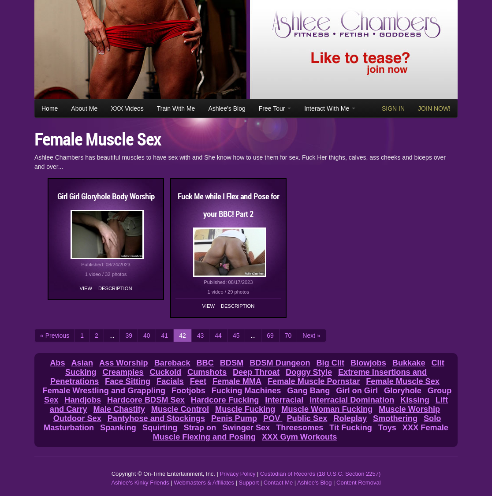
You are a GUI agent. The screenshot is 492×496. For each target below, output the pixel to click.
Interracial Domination (351, 399)
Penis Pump (234, 418)
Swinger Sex (246, 427)
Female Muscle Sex (403, 381)
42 (182, 335)
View (86, 288)
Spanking (118, 427)
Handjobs (82, 399)
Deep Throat (256, 372)
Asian (82, 362)
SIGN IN (393, 108)
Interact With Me (329, 108)
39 (128, 335)
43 (200, 335)
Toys (387, 427)
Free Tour (275, 108)
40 (146, 335)
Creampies (123, 372)
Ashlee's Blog (226, 108)
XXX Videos (127, 108)
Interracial (284, 399)
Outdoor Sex (77, 418)
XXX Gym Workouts (299, 437)
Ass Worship (123, 362)
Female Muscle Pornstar (314, 381)
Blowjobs (368, 362)
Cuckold (165, 372)
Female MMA (236, 381)
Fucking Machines (246, 390)
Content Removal (358, 482)
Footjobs (188, 390)
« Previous (54, 335)
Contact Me (278, 482)
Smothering (395, 418)
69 (270, 335)
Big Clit (330, 362)
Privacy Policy (238, 473)
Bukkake (408, 362)
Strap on (200, 427)
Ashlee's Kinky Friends (140, 482)
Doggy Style (309, 372)
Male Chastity (119, 409)
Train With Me (176, 108)
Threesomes (299, 427)
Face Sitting (127, 381)
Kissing (414, 399)
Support (249, 482)
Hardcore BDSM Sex (146, 399)
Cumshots (207, 372)
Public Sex (307, 418)
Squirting (160, 427)
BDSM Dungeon (280, 362)
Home (49, 108)
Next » (311, 335)
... (112, 335)
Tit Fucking (350, 427)
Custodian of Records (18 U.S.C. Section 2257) (320, 473)
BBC (204, 362)
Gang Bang (308, 390)
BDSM (232, 362)
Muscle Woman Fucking (327, 409)
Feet (198, 381)
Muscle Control (180, 409)
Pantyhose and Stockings (156, 418)
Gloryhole (402, 390)
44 (218, 335)
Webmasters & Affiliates (204, 482)
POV (272, 418)
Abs (57, 362)
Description (115, 288)
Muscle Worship (409, 409)
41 (164, 335)
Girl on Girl (357, 390)
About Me (84, 108)
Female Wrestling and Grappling (104, 390)
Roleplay (350, 418)
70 (288, 335)
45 (236, 335)
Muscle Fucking (245, 409)
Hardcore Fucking (225, 399)
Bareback (172, 362)
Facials (170, 381)
